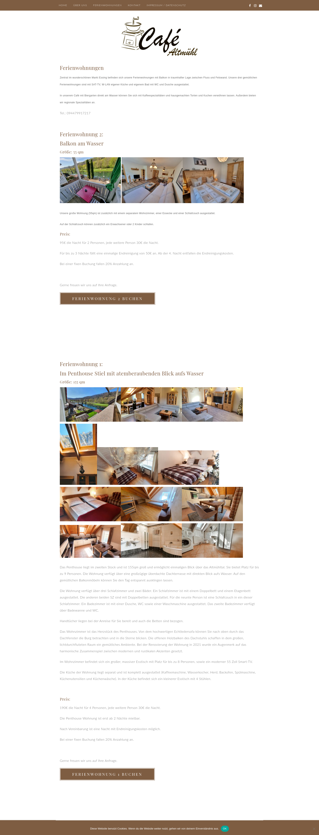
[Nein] (314, 829)
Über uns (80, 5)
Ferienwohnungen (107, 5)
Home (63, 5)
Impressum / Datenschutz (166, 5)
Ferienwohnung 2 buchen (107, 298)
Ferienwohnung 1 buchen (107, 774)
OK (225, 828)
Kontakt (134, 5)
